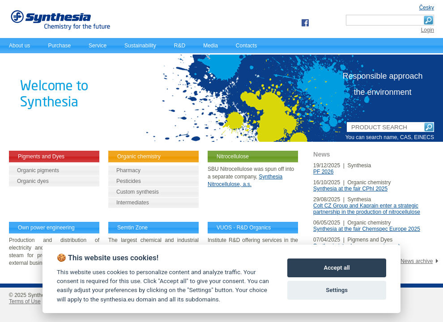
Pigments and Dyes (41, 156)
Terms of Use (25, 301)
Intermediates (132, 202)
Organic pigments (38, 170)
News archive (416, 261)
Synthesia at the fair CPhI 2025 (350, 189)
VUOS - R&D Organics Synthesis (244, 232)
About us (19, 45)
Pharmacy (128, 170)
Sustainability (140, 45)
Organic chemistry (139, 156)
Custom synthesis (137, 192)
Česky (426, 7)
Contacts (246, 45)
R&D (179, 45)
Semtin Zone (132, 228)
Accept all (336, 267)
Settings (337, 290)
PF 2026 (323, 172)
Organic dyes (33, 181)
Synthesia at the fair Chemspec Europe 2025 (366, 229)
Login (427, 30)
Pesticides (128, 181)
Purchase (59, 45)
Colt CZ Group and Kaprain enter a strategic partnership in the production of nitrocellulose (366, 209)
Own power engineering (46, 228)
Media (210, 45)
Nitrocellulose (233, 156)
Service (97, 45)
